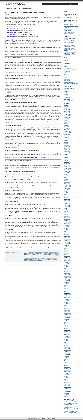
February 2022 (67, 182)
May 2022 (66, 177)
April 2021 (66, 196)
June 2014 (66, 322)
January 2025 (67, 129)
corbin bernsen (39, 253)
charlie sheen (33, 253)
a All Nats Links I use (68, 15)
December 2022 (67, 166)
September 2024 (67, 135)
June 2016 (66, 285)
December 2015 (67, 294)
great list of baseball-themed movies (29, 51)
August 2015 (66, 300)
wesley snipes (33, 260)
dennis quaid (56, 253)
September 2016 (67, 280)
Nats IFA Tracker (67, 30)
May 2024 (66, 142)
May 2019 (66, 231)
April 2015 (66, 306)
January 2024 (67, 148)
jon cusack (32, 255)
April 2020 (66, 214)
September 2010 (67, 391)
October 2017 (67, 260)
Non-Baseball (67, 89)
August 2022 (66, 172)
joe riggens (57, 254)
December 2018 (67, 239)
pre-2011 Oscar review (46, 21)
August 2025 (66, 118)
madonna (42, 255)
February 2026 (67, 109)
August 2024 (66, 137)
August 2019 (66, 226)
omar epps (47, 255)
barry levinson (45, 252)
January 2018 (67, 256)
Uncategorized (67, 97)
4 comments (7, 14)
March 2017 (66, 271)
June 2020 (66, 211)
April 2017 (66, 270)
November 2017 (67, 259)
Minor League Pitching (69, 82)
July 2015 (66, 302)
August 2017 (66, 263)
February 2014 (67, 328)
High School (66, 77)
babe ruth (40, 252)
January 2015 (67, 311)
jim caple (37, 254)
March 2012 (66, 364)
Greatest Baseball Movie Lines (38, 40)
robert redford (53, 256)
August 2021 (66, 189)
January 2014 (67, 330)
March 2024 (66, 145)
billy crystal (56, 252)
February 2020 (67, 217)
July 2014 (66, 320)
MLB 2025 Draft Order (68, 24)
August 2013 (66, 337)
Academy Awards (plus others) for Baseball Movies (24, 12)
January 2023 (67, 165)
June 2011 (66, 377)
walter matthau (27, 260)
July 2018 (66, 246)
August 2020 (66, 208)
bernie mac (51, 252)
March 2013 (66, 345)
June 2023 (66, 157)
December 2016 (67, 276)
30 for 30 (66, 65)
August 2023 (66, 154)
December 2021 (67, 185)
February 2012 (67, 365)
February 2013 (67, 347)
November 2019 (67, 222)
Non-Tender (66, 91)
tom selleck (35, 259)
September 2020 (67, 206)
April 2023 (66, 160)
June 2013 (66, 340)
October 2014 (67, 316)
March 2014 (66, 327)
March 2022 (66, 180)
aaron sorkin (31, 252)
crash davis (45, 253)
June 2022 (66, 176)
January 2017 (67, 274)
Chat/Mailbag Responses (69, 69)
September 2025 (67, 117)
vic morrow (55, 259)
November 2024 (67, 132)
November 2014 (67, 314)
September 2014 (67, 317)
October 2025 (67, 115)
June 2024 (66, 140)
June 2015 (66, 303)
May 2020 (66, 212)
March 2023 (66, 162)
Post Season (66, 92)
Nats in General (67, 86)
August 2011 (66, 374)
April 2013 (66, 343)
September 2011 (67, 373)
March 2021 (66, 197)
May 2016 (66, 286)
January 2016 (67, 293)
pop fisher (33, 256)
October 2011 (67, 371)
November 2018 (67, 240)
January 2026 (67, 111)
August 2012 (66, 356)
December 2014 (67, 313)
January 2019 (67, 237)
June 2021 (66, 192)
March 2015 (66, 308)
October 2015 (67, 297)
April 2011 (66, 380)
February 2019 (67, 236)
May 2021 (66, 194)
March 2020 (66, 216)
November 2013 (67, 333)
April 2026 (66, 106)
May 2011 (66, 379)
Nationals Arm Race (15, 4)
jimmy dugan (51, 254)
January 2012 (67, 367)
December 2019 (67, 220)
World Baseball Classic (69, 100)
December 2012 (67, 350)
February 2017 (67, 273)
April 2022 (66, 179)
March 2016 (66, 290)
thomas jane (47, 258)
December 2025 (67, 112)
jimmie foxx (46, 254)
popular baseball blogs (48, 119)
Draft (65, 72)
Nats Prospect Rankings (69, 32)
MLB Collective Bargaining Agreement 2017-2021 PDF (70, 51)
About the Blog (67, 59)
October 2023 (67, 151)
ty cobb (50, 259)
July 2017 (66, 265)
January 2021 (67, 200)
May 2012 (66, 360)
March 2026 (66, 108)
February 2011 (67, 384)
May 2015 (66, 305)
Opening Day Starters (68, 33)
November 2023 (67, 149)
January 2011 (67, 385)
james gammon (32, 254)
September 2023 (67, 152)
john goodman (27, 255)
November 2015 (67, 296)
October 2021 (67, 188)
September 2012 (67, 354)
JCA (65, 408)
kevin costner (37, 255)
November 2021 (67, 186)
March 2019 (66, 234)
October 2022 (67, 169)
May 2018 (66, 249)
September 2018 (67, 243)
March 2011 (66, 382)
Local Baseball (67, 79)
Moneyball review (57, 39)
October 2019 (67, 223)
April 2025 (66, 125)
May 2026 (66, 105)
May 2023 (66, 159)
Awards (65, 66)
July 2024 (66, 139)
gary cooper (26, 254)
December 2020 (67, 202)
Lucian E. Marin (42, 418)
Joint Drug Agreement (68, 42)
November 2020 (67, 203)
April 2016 (66, 288)
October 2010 (67, 390)
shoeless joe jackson (28, 258)
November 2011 (67, 370)
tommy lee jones (41, 259)
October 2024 (67, 134)
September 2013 (67, 336)
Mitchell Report (67, 44)
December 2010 (67, 387)
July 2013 (66, 339)
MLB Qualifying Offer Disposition (71, 26)
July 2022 (66, 174)
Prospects (66, 94)
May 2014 (66, 323)
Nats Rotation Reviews (69, 88)
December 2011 (67, 368)
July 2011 (66, 376)
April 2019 (66, 233)
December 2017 (67, 257)
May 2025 (66, 123)
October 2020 (67, 205)
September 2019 (67, 225)
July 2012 (66, 357)
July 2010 (66, 394)
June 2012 (66, 359)
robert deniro (47, 256)
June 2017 (66, 266)
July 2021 (66, 191)
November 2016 (67, 277)
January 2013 (67, 348)
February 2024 (67, 146)
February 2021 (67, 199)
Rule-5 (65, 96)
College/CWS (67, 71)
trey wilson (47, 259)
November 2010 (67, 388)
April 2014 (66, 325)
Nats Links (66, 60)
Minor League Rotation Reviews (71, 83)
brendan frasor (27, 253)
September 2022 (67, 171)
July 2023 (66, 155)
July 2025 (66, 120)
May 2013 (66, 342)
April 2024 (66, 143)
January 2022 (67, 183)
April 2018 (66, 251)
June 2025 (66, 122)
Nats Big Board (67, 27)
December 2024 (67, 131)
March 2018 (66, 253)
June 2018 (66, 248)
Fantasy (65, 74)
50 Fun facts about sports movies (22, 41)
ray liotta (42, 256)
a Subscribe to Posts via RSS (70, 17)
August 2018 (66, 245)
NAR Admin (66, 85)
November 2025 (67, 114)
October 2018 (67, 242)
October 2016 (67, 279)
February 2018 (67, 254)
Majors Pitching (67, 80)
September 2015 (67, 299)
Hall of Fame (66, 75)
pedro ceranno (52, 255)
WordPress (52, 418)
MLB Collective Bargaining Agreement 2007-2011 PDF (70, 46)
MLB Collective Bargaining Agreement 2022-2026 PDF (70, 54)
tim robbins (52, 258)
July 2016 (66, 283)
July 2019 (66, 228)
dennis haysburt (51, 253)
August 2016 (66, 282)
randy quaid (38, 256)
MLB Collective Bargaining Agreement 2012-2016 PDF (70, 49)
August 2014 (66, 319)
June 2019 (66, 229)
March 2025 (66, 126)
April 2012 (66, 362)
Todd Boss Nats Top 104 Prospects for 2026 (70, 401)
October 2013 (67, 334)
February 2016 (67, 291)
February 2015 (67, 310)
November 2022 (67, 168)
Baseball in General (32, 250)
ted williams (42, 258)
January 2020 (67, 219)
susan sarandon (36, 258)
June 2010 (66, 396)
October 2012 (67, 353)
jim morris (42, 254)
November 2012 (67, 351)
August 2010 (66, 393)
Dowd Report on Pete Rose (70, 40)
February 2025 (67, 128)
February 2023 (67, 163)
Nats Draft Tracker (68, 29)
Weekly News (67, 99)
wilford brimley (39, 260)
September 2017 (67, 262)
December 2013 (67, 331)
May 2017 (66, 268)
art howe (36, 252)
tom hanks (30, 259)
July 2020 (66, 209)
